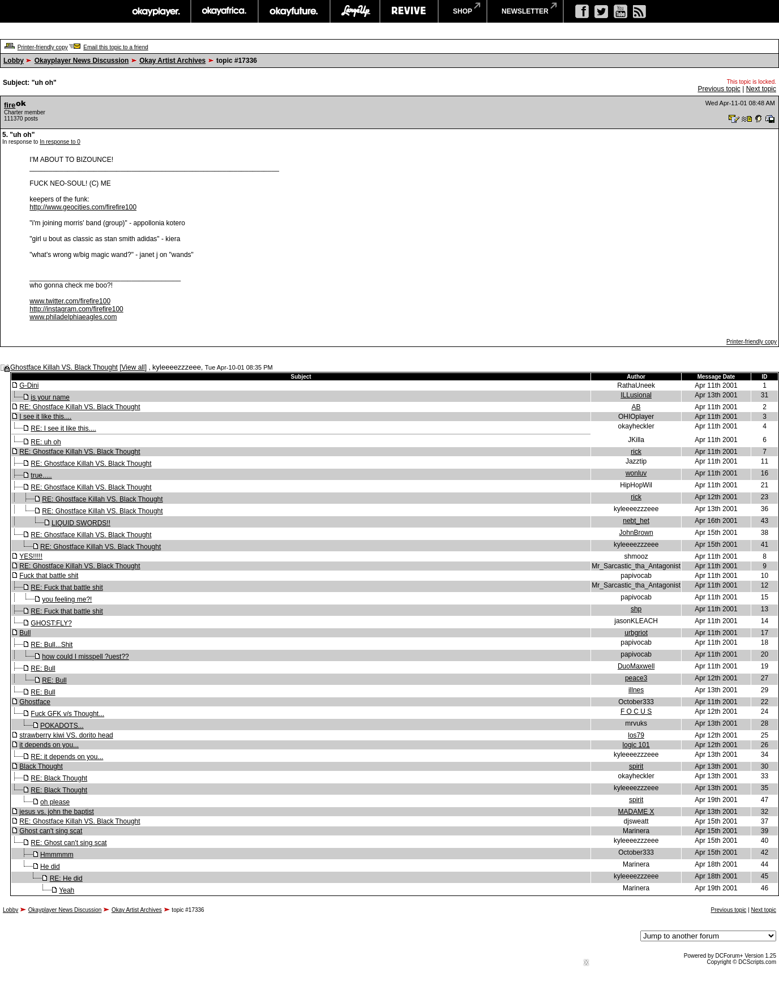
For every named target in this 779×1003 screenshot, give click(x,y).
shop (462, 11)
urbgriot (636, 633)
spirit (636, 766)
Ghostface (34, 702)
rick (636, 452)
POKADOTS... (62, 726)
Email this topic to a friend (115, 47)
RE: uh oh (46, 442)
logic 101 (636, 745)
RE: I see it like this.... (63, 428)
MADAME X (636, 812)
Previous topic (718, 89)
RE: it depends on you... (67, 757)
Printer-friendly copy (43, 47)
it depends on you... (49, 745)
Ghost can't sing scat (50, 831)
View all (133, 367)
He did (50, 867)
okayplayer (155, 11)
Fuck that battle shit (48, 576)
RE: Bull (43, 668)
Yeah (66, 890)
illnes (636, 690)
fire (9, 105)
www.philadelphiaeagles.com (73, 317)
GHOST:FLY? (51, 623)
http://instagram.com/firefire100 (76, 309)
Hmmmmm (57, 855)
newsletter (525, 11)
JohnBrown (636, 533)
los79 (636, 735)
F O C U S (636, 711)
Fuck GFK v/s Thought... (67, 714)
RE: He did (66, 878)
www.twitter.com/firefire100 (69, 301)
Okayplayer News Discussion (82, 61)
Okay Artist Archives (172, 61)
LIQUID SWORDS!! (81, 523)
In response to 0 (60, 142)
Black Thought (41, 766)
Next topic (761, 89)
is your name (50, 397)
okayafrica (224, 11)
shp (636, 609)
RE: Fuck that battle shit (66, 587)
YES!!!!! (30, 556)
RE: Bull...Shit (51, 645)
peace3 (636, 678)
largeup (355, 11)
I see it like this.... (45, 417)
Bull (25, 633)
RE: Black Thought (59, 778)
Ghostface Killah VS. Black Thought (64, 367)
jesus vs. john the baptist (56, 812)
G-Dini (28, 385)
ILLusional (636, 395)
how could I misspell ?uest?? (85, 657)
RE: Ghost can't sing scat (68, 843)
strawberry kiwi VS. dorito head (66, 735)
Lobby (13, 61)
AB (636, 407)
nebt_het (636, 521)
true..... (41, 475)
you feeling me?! (67, 599)
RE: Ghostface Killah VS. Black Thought (79, 407)
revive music (409, 11)
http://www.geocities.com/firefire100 (82, 207)
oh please (55, 802)
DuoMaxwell (636, 666)
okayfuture (294, 11)
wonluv (636, 473)
